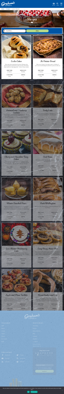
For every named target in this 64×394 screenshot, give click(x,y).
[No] (62, 390)
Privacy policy (34, 391)
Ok (28, 391)
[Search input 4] (15, 31)
